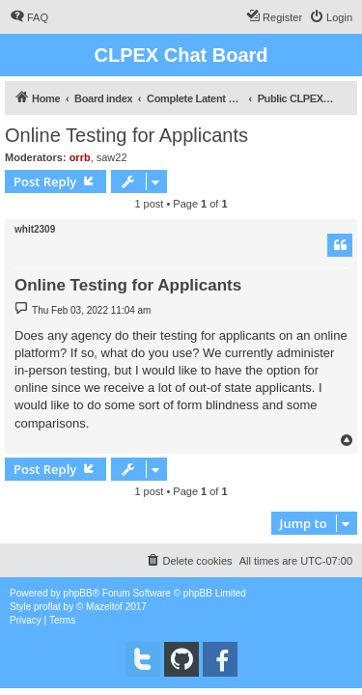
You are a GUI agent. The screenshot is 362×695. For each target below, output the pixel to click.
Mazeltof (104, 606)
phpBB (78, 593)
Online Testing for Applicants (126, 135)
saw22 (112, 157)
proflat (47, 606)
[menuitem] (29, 17)
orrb (80, 157)
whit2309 (34, 229)
